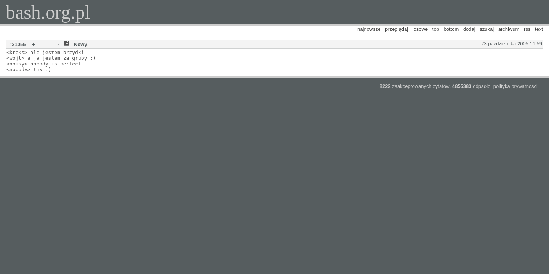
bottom (451, 29)
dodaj (469, 29)
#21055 (17, 44)
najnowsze (368, 29)
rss (527, 29)
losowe (420, 29)
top (435, 29)
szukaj (487, 29)
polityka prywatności (515, 86)
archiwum (509, 29)
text (539, 29)
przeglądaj (396, 29)
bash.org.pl (48, 12)
